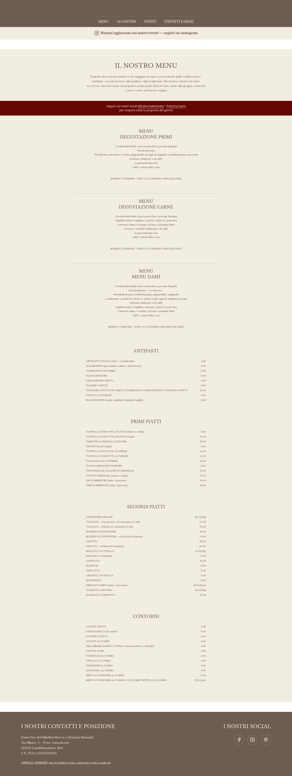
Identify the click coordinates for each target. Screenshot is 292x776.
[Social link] (239, 740)
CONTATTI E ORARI (178, 21)
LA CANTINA (126, 21)
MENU (103, 21)
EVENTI (150, 21)
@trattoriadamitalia (151, 106)
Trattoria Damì (176, 106)
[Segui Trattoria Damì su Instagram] (146, 33)
